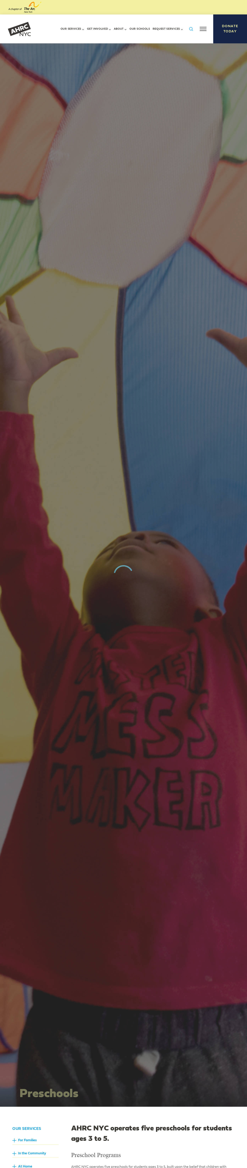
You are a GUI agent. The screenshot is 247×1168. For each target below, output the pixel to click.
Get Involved (97, 29)
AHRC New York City (19, 28)
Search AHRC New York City (191, 29)
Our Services (71, 29)
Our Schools (139, 29)
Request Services (166, 29)
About (119, 29)
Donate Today (230, 28)
